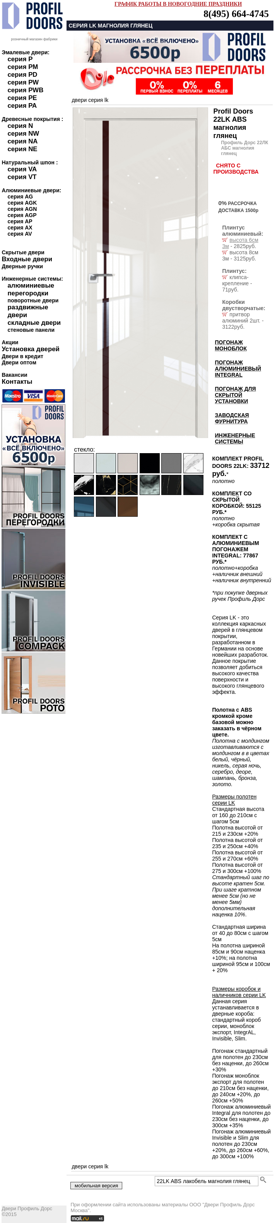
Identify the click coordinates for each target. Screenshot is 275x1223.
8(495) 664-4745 (236, 14)
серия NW (23, 133)
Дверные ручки (22, 266)
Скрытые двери (23, 252)
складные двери (34, 322)
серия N (20, 125)
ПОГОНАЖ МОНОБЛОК (231, 345)
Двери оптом (19, 362)
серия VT (21, 177)
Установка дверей (30, 349)
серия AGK (22, 203)
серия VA (22, 169)
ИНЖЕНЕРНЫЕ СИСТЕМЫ (235, 438)
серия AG (20, 196)
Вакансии (14, 375)
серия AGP (21, 215)
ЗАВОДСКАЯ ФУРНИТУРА (232, 418)
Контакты (17, 381)
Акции (10, 342)
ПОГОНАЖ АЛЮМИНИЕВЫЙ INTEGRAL (238, 368)
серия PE (22, 98)
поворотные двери (32, 300)
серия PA (22, 105)
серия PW (23, 82)
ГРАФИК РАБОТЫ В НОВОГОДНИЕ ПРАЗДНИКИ (178, 4)
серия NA (22, 141)
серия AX (19, 227)
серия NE (22, 149)
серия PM (22, 67)
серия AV (19, 234)
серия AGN (22, 209)
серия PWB (25, 90)
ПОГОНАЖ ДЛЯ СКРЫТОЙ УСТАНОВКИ (235, 395)
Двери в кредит (22, 356)
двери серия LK (90, 100)
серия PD (22, 74)
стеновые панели (31, 330)
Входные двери (27, 259)
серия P (19, 59)
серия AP (19, 221)
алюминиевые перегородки (30, 289)
